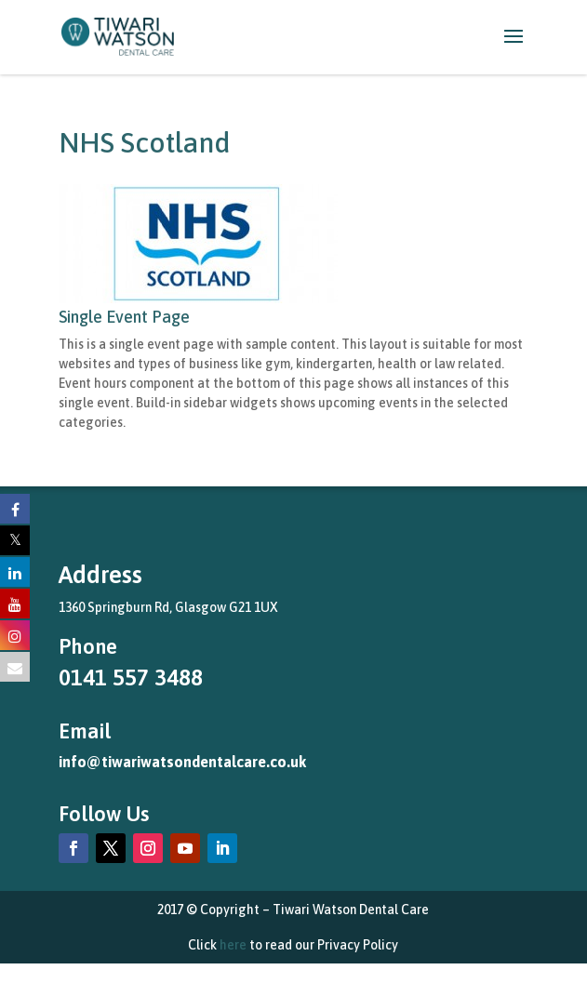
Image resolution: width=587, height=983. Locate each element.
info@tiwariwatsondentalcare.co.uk (182, 761)
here (233, 944)
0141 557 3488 (131, 677)
